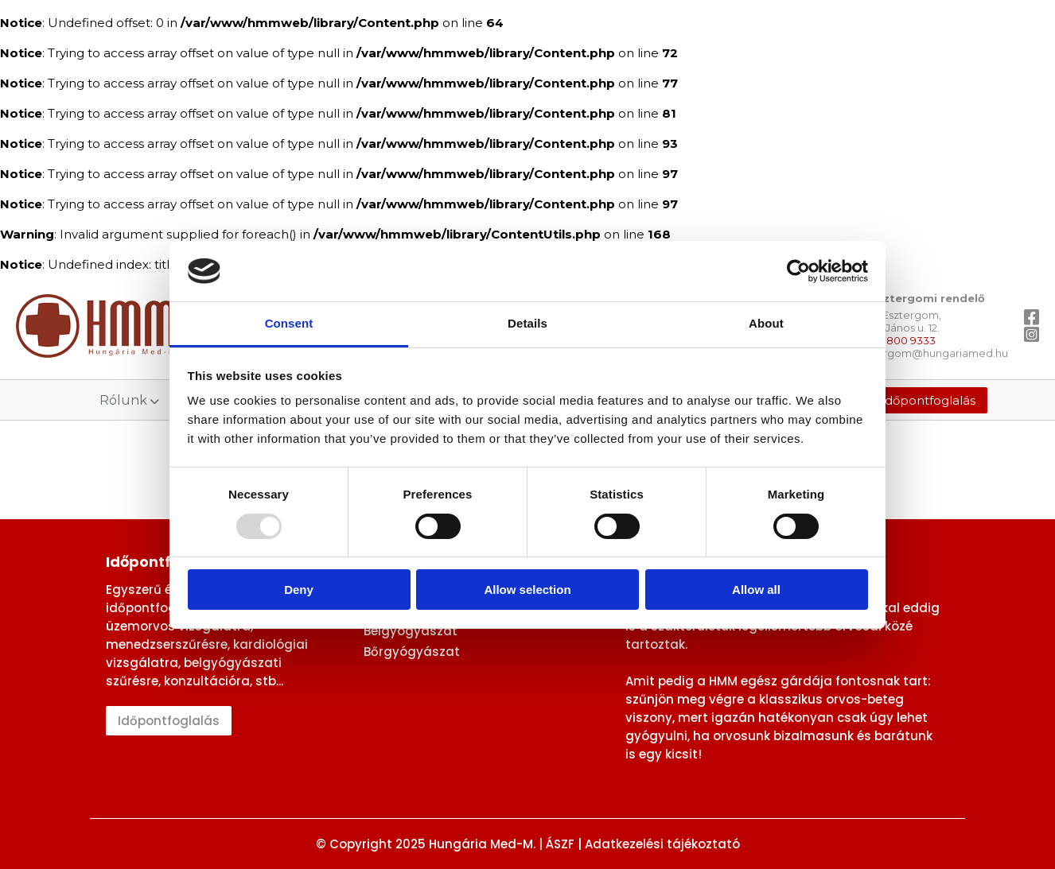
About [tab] (766, 323)
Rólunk (129, 400)
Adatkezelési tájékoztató (662, 844)
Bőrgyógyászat (412, 651)
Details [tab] (527, 323)
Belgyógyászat (410, 631)
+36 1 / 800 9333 (895, 340)
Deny (298, 589)
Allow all (756, 589)
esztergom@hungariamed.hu (931, 353)
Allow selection (527, 589)
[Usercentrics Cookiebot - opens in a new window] (798, 271)
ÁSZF (560, 844)
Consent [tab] (289, 323)
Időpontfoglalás (928, 400)
